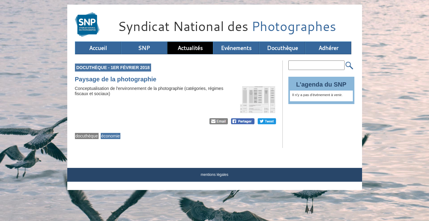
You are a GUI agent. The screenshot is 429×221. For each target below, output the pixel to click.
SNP (144, 48)
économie (110, 136)
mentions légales (214, 175)
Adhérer (328, 48)
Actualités (190, 48)
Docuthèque (282, 48)
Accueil (98, 48)
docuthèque (87, 136)
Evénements (236, 48)
